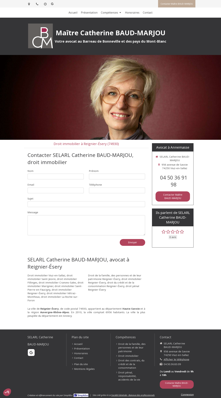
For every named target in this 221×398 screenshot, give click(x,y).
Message (32, 212)
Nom (30, 171)
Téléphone (95, 184)
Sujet (30, 198)
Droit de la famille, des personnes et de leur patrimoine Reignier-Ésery (114, 277)
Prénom (94, 171)
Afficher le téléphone (176, 359)
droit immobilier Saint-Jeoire (50, 277)
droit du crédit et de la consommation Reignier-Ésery (111, 284)
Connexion (187, 394)
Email (30, 184)
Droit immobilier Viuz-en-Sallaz (46, 275)
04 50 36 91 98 (173, 181)
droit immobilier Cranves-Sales (57, 282)
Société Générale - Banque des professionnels (133, 395)
